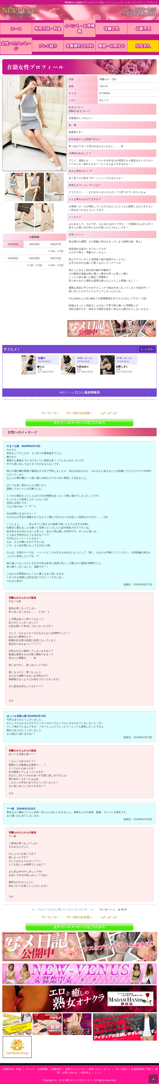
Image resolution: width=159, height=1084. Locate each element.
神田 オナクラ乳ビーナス (79, 1080)
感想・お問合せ (111, 45)
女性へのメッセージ (16, 46)
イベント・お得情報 (79, 28)
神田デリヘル (66, 392)
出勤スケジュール (75, 1069)
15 (85, 909)
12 (69, 909)
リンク (98, 1072)
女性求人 (143, 45)
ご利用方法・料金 (11, 1069)
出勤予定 (143, 28)
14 (80, 909)
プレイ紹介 (48, 45)
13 (74, 909)
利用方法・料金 (48, 28)
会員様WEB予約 (79, 45)
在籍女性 (111, 28)
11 (64, 909)
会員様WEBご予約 (141, 1069)
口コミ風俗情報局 (87, 392)
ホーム (16, 28)
